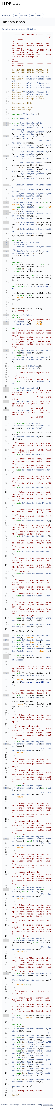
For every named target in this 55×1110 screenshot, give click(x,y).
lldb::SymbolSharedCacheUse (26, 980)
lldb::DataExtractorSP (30, 163)
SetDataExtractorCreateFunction (31, 230)
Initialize (33, 366)
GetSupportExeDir (41, 470)
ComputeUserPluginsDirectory (31, 1074)
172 (6, 635)
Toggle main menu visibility (3, 9)
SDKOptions (27, 655)
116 (6, 410)
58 (6, 222)
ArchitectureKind (29, 388)
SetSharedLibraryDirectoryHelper (31, 357)
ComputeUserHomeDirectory (31, 1065)
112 (6, 390)
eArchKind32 (23, 401)
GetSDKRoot (24, 675)
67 (6, 255)
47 (6, 185)
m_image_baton (27, 134)
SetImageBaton (27, 222)
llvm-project (6, 15)
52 (6, 202)
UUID (25, 138)
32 (6, 125)
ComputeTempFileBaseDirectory (31, 1052)
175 (6, 649)
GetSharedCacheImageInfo (27, 744)
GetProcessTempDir (41, 573)
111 (6, 388)
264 (6, 973)
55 (6, 213)
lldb (16, 15)
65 (6, 247)
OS (47, 284)
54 (6, 211)
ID (29, 269)
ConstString (44, 136)
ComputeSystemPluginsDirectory (31, 1061)
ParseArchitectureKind (26, 436)
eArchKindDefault (25, 390)
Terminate (33, 368)
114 (6, 401)
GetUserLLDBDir (40, 536)
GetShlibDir (38, 454)
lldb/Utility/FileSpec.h (36, 83)
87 (6, 315)
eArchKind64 (23, 410)
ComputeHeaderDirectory (31, 1056)
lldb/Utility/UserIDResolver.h (31, 88)
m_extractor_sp (30, 147)
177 (6, 655)
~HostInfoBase (21, 324)
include (24, 15)
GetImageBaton (28, 211)
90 (6, 322)
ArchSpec (33, 423)
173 (6, 640)
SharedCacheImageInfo (31, 123)
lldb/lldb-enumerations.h (36, 94)
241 (6, 889)
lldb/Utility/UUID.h (33, 85)
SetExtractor (26, 213)
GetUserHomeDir (40, 521)
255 (6, 940)
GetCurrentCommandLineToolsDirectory (31, 650)
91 (6, 324)
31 (6, 123)
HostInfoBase (25, 315)
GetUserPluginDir (41, 551)
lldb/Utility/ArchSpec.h (36, 76)
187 (6, 695)
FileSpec (23, 118)
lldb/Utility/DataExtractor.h (31, 80)
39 (6, 156)
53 (6, 207)
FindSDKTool (25, 697)
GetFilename (34, 202)
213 (6, 788)
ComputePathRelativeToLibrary (31, 625)
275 (6, 1015)
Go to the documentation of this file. (19, 29)
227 (6, 839)
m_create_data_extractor (34, 132)
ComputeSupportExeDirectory (31, 1038)
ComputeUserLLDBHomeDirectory (31, 1069)
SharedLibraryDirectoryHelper (31, 351)
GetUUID (32, 207)
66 (6, 251)
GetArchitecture (22, 425)
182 (6, 673)
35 (6, 136)
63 (6, 242)
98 (6, 350)
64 (6, 244)
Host (39, 15)
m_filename (26, 127)
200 (6, 744)
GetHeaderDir (39, 487)
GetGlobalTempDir (41, 596)
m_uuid (40, 127)
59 (6, 229)
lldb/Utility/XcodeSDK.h (36, 92)
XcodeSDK (36, 697)
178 (6, 657)
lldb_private (30, 114)
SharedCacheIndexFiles (39, 973)
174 (6, 644)
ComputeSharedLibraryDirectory (30, 1029)
